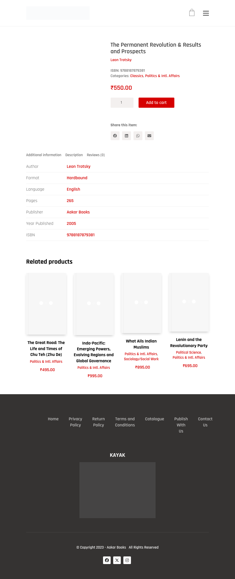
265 (70, 201)
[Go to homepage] (58, 13)
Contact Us (205, 422)
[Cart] (191, 13)
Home (53, 419)
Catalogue (154, 419)
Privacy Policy (75, 422)
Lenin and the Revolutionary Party (189, 342)
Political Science (188, 352)
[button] (206, 13)
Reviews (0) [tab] (96, 155)
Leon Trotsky (78, 166)
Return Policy (98, 422)
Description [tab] (74, 155)
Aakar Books (78, 212)
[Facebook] (115, 135)
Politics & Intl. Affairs (162, 76)
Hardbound (77, 178)
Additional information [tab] (43, 155)
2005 (71, 223)
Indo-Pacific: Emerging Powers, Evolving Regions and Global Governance (94, 352)
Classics (136, 76)
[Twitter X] (117, 560)
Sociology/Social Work (141, 359)
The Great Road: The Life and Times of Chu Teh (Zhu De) (46, 348)
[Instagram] (127, 560)
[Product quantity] (122, 103)
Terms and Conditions (125, 422)
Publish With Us (181, 425)
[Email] (149, 135)
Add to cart (156, 102)
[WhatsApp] (137, 135)
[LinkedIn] (126, 135)
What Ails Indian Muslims (141, 344)
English (73, 189)
